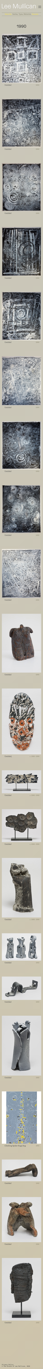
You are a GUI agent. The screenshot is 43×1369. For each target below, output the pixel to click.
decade (35, 14)
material (27, 14)
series (15, 14)
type (21, 14)
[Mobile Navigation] (39, 6)
